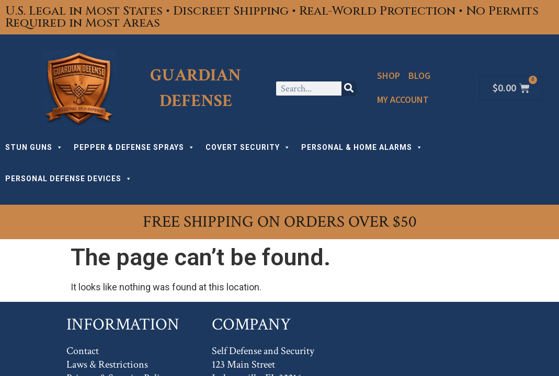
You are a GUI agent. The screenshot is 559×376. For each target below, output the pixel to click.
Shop (388, 76)
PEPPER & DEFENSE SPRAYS (134, 147)
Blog (419, 76)
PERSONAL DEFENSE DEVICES (68, 178)
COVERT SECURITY (248, 147)
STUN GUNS (34, 147)
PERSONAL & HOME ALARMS (362, 147)
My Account (403, 100)
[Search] (349, 88)
